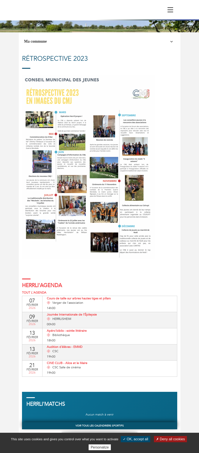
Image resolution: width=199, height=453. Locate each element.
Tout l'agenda (34, 293)
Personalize (100, 447)
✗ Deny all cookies (170, 439)
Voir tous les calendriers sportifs (99, 425)
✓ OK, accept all (135, 439)
